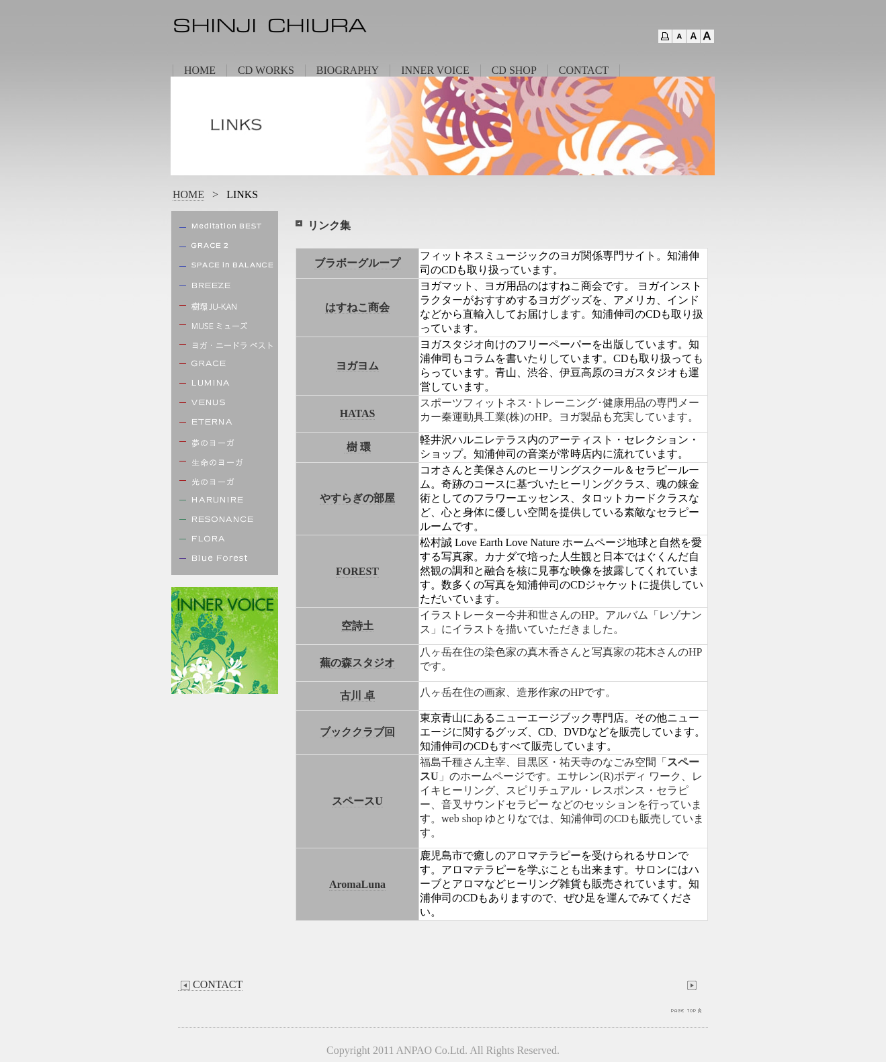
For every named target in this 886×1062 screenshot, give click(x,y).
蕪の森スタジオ (357, 662)
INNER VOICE (435, 70)
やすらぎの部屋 (357, 498)
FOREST (357, 571)
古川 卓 (357, 695)
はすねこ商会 (357, 307)
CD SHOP (514, 70)
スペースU (357, 801)
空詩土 (357, 625)
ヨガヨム (357, 365)
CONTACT (584, 70)
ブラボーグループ (357, 263)
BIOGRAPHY (347, 70)
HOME (200, 70)
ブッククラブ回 (357, 732)
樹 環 (359, 447)
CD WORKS (266, 70)
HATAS (357, 413)
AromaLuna (357, 884)
